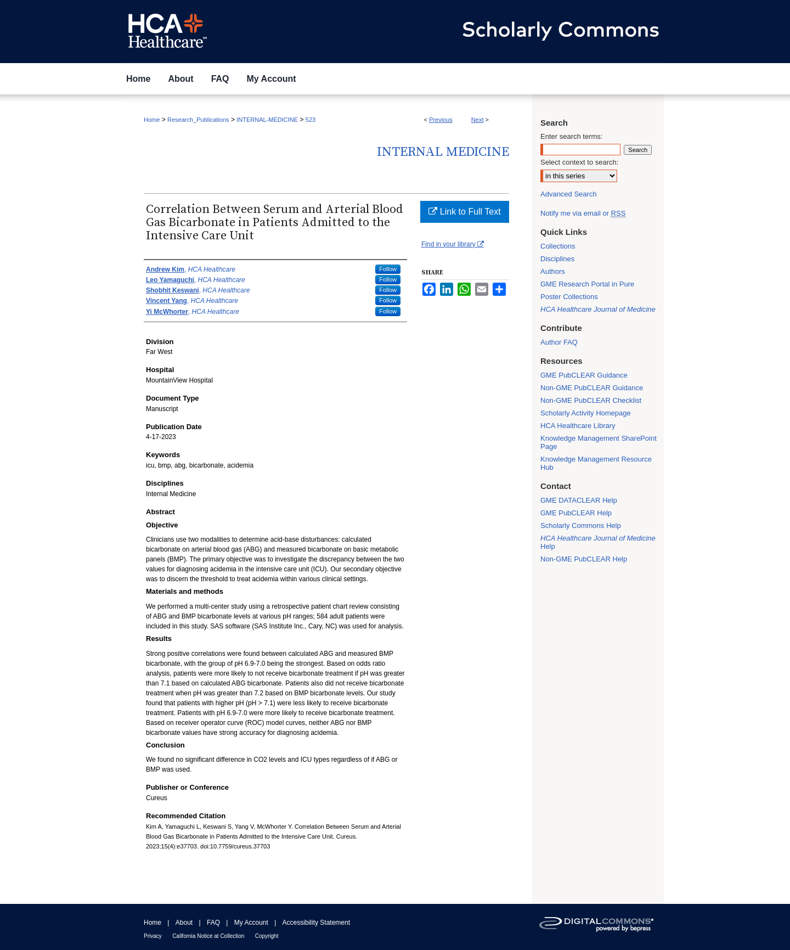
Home (152, 119)
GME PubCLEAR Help (576, 513)
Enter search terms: (571, 136)
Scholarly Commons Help (580, 525)
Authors (552, 271)
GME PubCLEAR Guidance (584, 375)
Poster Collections (569, 297)
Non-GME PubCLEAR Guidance (591, 388)
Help (598, 542)
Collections (557, 246)
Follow (388, 269)
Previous (441, 119)
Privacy (153, 936)
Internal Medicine (443, 152)
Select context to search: (579, 162)
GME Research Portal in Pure (587, 284)
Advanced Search (568, 194)
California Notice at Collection (208, 936)
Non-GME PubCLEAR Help (583, 559)
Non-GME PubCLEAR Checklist (590, 400)
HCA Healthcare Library (578, 425)
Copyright (267, 936)
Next (477, 119)
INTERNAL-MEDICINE (267, 119)
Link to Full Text (464, 211)
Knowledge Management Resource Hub (596, 463)
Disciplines (557, 259)
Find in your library (452, 244)
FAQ (213, 922)
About (184, 922)
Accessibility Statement (316, 922)
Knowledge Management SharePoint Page (598, 442)
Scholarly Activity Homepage (585, 413)
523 (310, 119)
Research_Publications (198, 119)
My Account (251, 922)
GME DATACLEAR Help (578, 500)
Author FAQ (559, 342)
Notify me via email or (582, 213)
